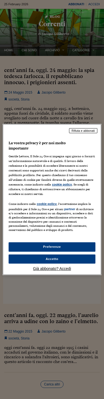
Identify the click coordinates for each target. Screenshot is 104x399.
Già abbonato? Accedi (52, 268)
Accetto (52, 259)
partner (69, 209)
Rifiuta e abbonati (83, 130)
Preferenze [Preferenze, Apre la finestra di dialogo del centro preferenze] (52, 246)
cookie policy (62, 184)
